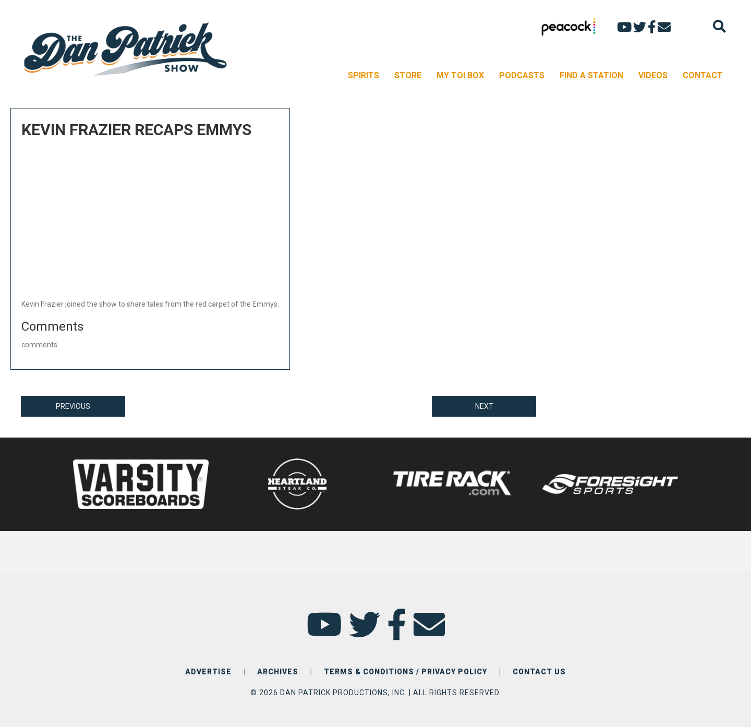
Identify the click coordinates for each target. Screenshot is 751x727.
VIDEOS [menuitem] (653, 75)
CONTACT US (539, 672)
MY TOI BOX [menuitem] (460, 75)
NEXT (484, 406)
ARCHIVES (277, 672)
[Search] (719, 26)
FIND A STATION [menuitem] (591, 75)
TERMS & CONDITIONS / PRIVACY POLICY (405, 672)
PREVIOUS (73, 406)
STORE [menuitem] (407, 75)
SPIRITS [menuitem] (363, 75)
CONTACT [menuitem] (703, 75)
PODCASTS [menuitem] (521, 75)
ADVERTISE (208, 672)
